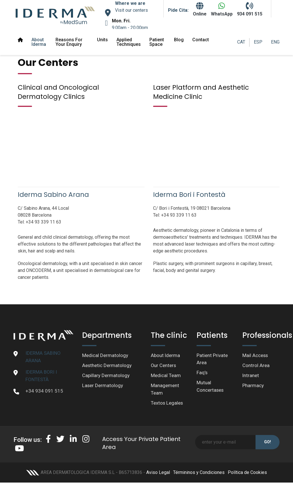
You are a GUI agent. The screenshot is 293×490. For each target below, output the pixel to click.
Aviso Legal (158, 473)
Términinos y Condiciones (199, 473)
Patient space (156, 42)
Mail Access (255, 355)
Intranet (250, 376)
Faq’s (202, 373)
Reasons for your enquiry (69, 42)
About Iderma (38, 42)
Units (102, 39)
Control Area (256, 366)
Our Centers (164, 366)
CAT (241, 42)
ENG (275, 42)
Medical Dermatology (105, 355)
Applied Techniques (128, 42)
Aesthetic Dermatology (107, 366)
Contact (200, 39)
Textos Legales (167, 403)
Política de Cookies (247, 473)
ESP (258, 42)
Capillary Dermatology (106, 376)
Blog (179, 39)
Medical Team (166, 376)
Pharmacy (253, 386)
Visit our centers (131, 10)
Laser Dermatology (102, 386)
